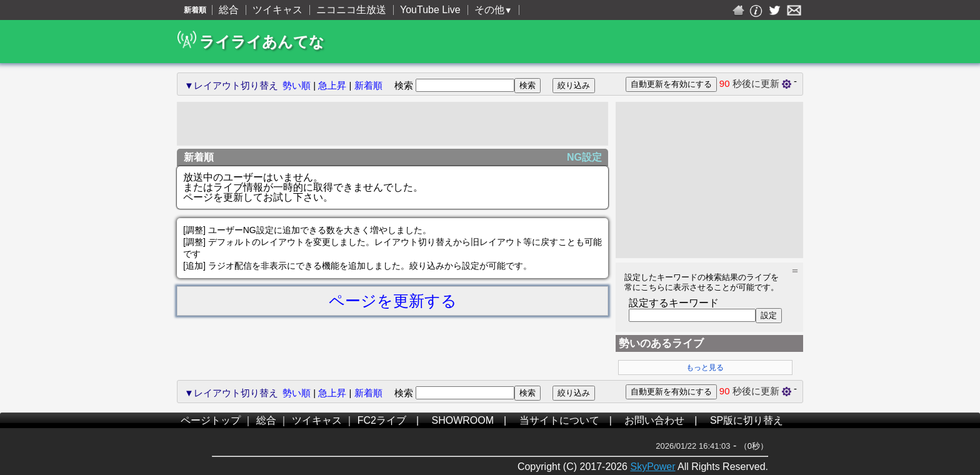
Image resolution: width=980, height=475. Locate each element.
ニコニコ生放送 (351, 9)
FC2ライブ (382, 420)
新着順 (368, 85)
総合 (229, 9)
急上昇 (332, 85)
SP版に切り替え (746, 420)
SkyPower (652, 466)
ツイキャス (277, 9)
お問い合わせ (654, 420)
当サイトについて (559, 420)
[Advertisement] (392, 124)
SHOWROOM (463, 420)
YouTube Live (430, 9)
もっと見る (705, 367)
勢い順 (296, 85)
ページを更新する (393, 300)
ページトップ (211, 420)
